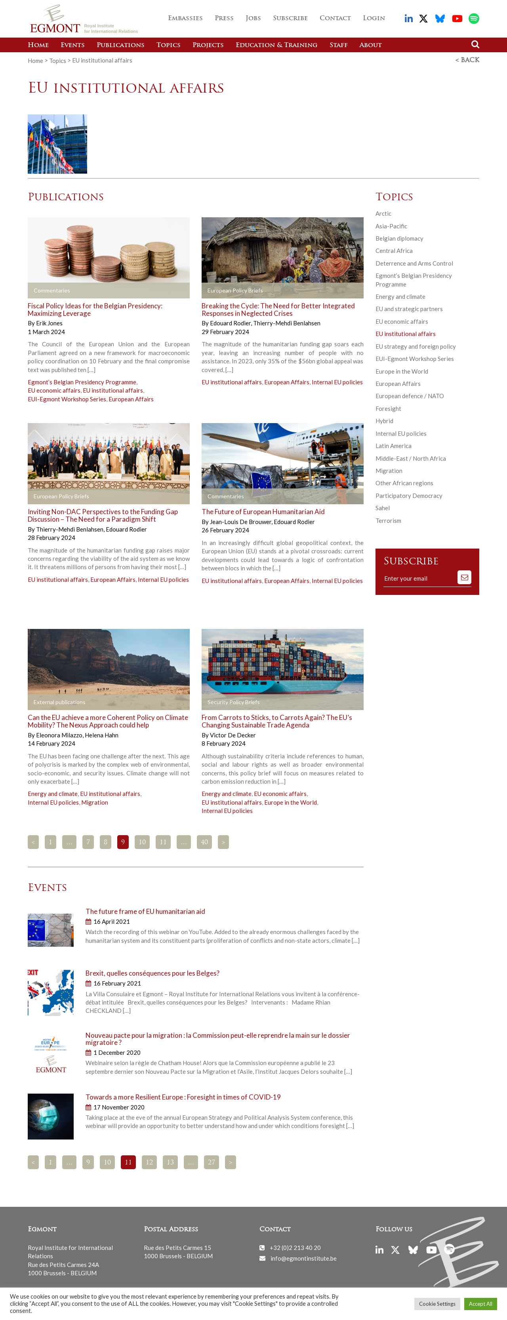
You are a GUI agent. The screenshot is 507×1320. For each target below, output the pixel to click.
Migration (94, 801)
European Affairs (131, 398)
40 (204, 842)
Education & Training (277, 45)
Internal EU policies (337, 382)
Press (224, 18)
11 (163, 842)
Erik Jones (49, 323)
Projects (208, 45)
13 (170, 1163)
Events (73, 45)
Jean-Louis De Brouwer (241, 521)
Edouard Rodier (231, 323)
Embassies (185, 18)
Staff (339, 45)
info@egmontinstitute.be (304, 1257)
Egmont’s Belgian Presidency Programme (82, 382)
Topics (168, 45)
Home (38, 45)
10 (142, 842)
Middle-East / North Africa (410, 458)
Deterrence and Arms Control (414, 262)
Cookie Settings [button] (437, 1304)
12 (149, 1163)
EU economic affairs (54, 390)
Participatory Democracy (408, 495)
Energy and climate (53, 793)
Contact (335, 18)
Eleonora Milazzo (60, 734)
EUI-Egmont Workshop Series (67, 398)
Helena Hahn (101, 734)
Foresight (388, 408)
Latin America (393, 445)
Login (374, 18)
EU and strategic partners (409, 308)
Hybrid (384, 420)
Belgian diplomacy (399, 238)
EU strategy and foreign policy (415, 345)
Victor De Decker (233, 734)
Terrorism (388, 520)
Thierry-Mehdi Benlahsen (286, 323)
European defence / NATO (409, 395)
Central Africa (394, 250)
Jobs (253, 18)
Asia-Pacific (391, 225)
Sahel (382, 507)
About (371, 45)
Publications (121, 45)
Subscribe (290, 18)
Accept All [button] (480, 1304)
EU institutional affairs (113, 390)
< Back (467, 60)
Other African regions (404, 482)
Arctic (383, 213)
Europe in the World (290, 801)
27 (211, 1163)
